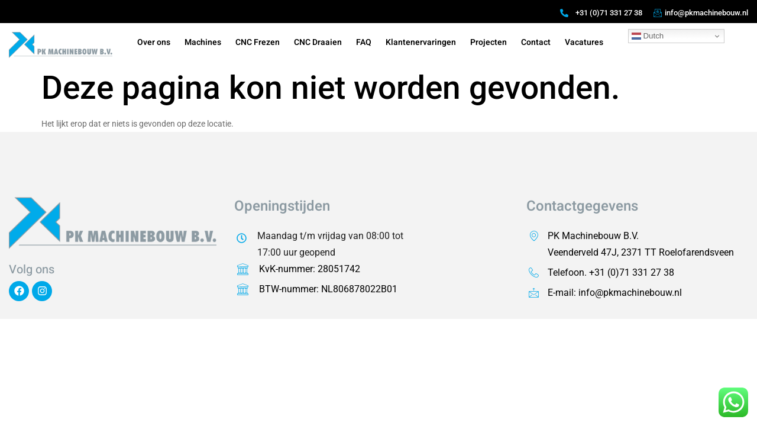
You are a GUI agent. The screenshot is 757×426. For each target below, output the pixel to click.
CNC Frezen (257, 42)
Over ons (153, 42)
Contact (536, 42)
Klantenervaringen (421, 42)
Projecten (488, 42)
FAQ (363, 42)
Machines (203, 42)
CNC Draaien (318, 42)
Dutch (648, 36)
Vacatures (584, 42)
